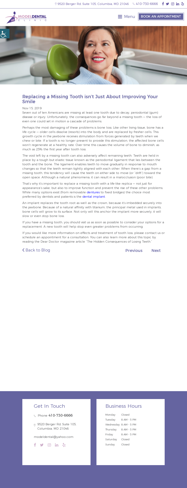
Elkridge (91, 307)
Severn (77, 312)
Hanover (121, 307)
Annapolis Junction (121, 312)
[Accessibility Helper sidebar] (4, 33)
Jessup (106, 307)
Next (156, 250)
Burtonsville (148, 312)
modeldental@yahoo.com (53, 437)
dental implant (93, 196)
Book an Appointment (161, 16)
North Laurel (56, 307)
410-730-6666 (145, 4)
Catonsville (60, 312)
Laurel (136, 307)
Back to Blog (36, 250)
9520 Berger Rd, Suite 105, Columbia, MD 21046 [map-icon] (92, 4)
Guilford (37, 307)
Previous (134, 250)
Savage (75, 307)
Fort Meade (94, 312)
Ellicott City (38, 312)
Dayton (150, 307)
